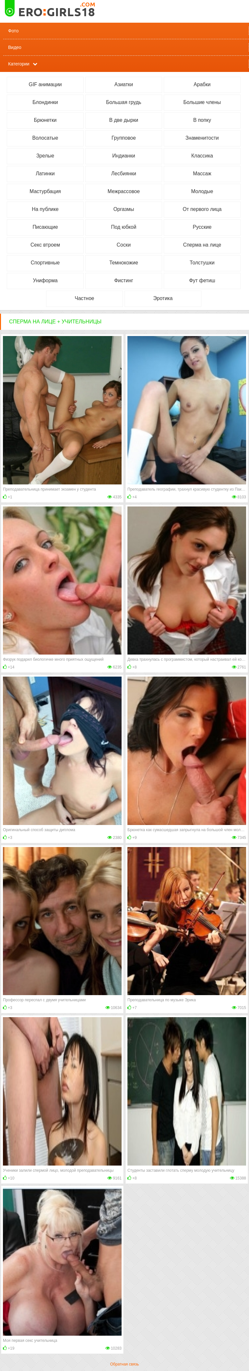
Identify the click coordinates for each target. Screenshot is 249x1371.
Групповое (124, 138)
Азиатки (123, 84)
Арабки (202, 84)
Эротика (163, 298)
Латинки (45, 173)
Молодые (202, 191)
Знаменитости (202, 138)
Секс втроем (45, 245)
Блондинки (45, 102)
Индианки (123, 155)
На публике (45, 209)
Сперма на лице (202, 245)
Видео (14, 47)
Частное (84, 298)
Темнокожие (123, 262)
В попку (202, 120)
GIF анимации (45, 84)
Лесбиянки (123, 173)
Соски (124, 245)
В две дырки (123, 120)
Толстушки (202, 262)
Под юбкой (123, 227)
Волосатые (45, 138)
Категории (19, 63)
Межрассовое (124, 191)
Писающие (45, 227)
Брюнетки (45, 120)
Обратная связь (124, 1364)
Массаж (202, 173)
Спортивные (45, 262)
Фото (13, 30)
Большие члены (202, 102)
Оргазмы (123, 209)
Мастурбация (45, 191)
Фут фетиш (202, 280)
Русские (202, 227)
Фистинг (123, 280)
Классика (202, 155)
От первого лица (202, 209)
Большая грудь (123, 102)
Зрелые (45, 155)
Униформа (45, 280)
